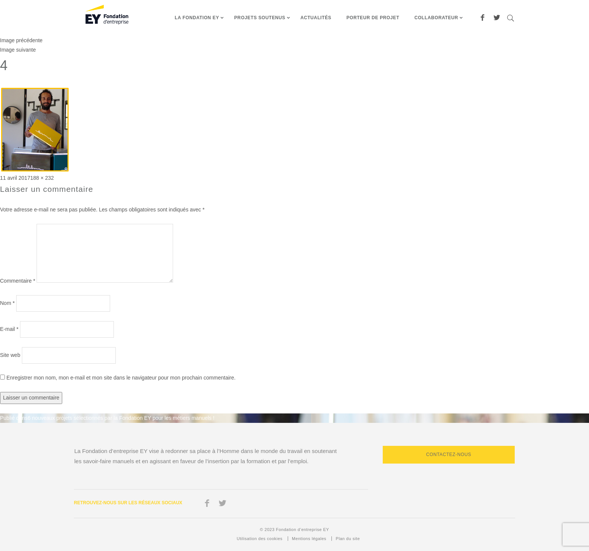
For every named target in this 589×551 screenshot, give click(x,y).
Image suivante (18, 50)
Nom (7, 303)
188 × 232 (42, 178)
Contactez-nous (448, 454)
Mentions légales (309, 538)
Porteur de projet (373, 17)
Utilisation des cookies (259, 538)
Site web (10, 355)
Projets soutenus (259, 17)
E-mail (9, 329)
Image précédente (21, 40)
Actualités (316, 17)
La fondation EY (197, 17)
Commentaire (17, 281)
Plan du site (348, 538)
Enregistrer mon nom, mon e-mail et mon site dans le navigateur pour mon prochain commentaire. (121, 378)
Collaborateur (436, 17)
